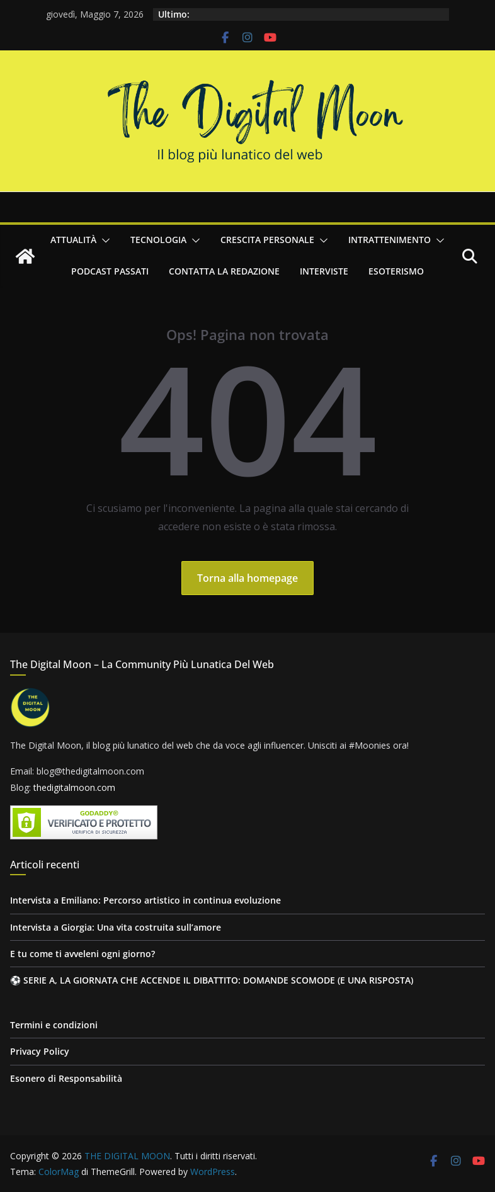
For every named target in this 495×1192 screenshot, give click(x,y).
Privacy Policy (39, 1051)
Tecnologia (158, 240)
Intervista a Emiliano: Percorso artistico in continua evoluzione (145, 900)
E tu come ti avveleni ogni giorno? (82, 954)
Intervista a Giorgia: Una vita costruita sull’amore (115, 927)
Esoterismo (396, 271)
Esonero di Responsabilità (66, 1078)
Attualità (73, 240)
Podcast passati (110, 271)
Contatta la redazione (224, 271)
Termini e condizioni (54, 1025)
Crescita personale (267, 240)
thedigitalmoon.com (74, 787)
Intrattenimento (389, 240)
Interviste (324, 271)
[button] (103, 240)
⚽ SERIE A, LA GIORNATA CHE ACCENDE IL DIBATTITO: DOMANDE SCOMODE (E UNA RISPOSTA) (211, 980)
